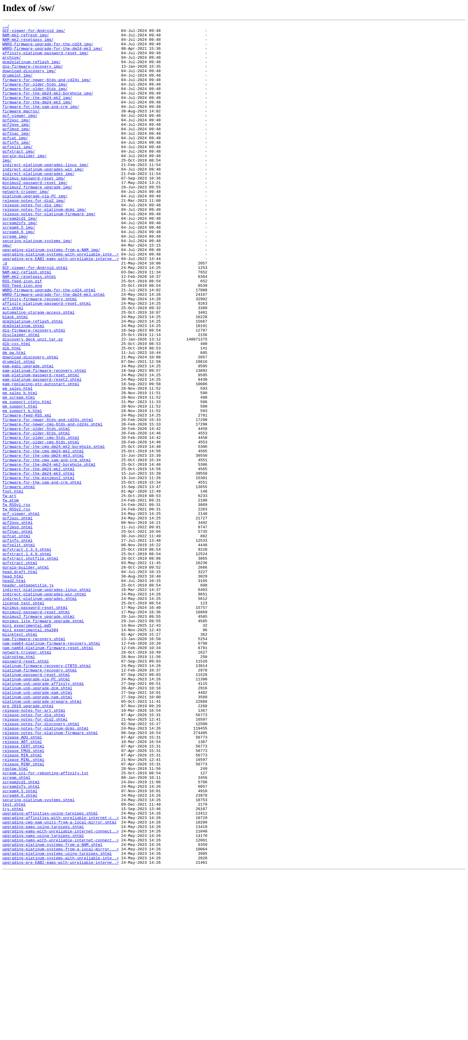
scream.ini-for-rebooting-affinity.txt (45, 923)
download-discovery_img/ (29, 80)
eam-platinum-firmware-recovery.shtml (44, 440)
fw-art (9, 590)
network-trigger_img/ (25, 225)
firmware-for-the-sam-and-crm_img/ (40, 123)
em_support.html (19, 483)
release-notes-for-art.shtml (33, 848)
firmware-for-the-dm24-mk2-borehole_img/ (47, 107)
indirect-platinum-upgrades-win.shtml (44, 708)
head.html (12, 687)
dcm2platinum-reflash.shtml (32, 381)
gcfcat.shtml (16, 638)
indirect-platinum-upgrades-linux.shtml (46, 703)
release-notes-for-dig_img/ (32, 241)
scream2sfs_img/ (19, 263)
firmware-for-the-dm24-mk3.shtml (38, 563)
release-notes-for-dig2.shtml (34, 858)
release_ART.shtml (22, 885)
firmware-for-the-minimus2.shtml (38, 569)
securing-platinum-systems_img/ (37, 284)
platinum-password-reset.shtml (36, 805)
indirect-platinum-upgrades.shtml (39, 713)
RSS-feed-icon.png (22, 338)
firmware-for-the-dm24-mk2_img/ (37, 112)
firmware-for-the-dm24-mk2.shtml (38, 558)
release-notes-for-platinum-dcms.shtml (45, 869)
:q (4, 311)
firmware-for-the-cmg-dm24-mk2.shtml (43, 536)
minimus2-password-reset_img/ (34, 214)
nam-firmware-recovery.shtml (33, 762)
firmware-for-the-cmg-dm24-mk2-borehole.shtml (53, 531)
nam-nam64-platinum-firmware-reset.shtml (47, 773)
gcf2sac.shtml (17, 633)
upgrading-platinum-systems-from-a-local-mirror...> (60, 1014)
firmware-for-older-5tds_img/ (34, 96)
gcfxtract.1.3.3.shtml (26, 654)
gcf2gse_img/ (16, 145)
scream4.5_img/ (18, 268)
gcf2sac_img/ (16, 155)
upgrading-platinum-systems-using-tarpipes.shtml (57, 1019)
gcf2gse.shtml (17, 622)
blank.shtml (15, 375)
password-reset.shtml (25, 789)
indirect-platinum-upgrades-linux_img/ (45, 193)
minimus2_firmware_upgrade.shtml (38, 735)
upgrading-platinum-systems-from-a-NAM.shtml (52, 1009)
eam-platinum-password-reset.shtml (40, 445)
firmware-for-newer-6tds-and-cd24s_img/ (46, 91)
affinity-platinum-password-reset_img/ (45, 59)
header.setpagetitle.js (28, 697)
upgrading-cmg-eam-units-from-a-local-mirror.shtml (59, 982)
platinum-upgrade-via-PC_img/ (34, 230)
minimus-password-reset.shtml (34, 724)
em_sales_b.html (19, 467)
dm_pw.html (14, 418)
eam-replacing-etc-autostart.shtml (40, 456)
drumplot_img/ (17, 86)
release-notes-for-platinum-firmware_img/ (49, 252)
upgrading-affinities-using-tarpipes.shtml (50, 971)
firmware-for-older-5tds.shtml (36, 510)
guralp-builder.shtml (25, 676)
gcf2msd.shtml (17, 628)
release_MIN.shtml (22, 901)
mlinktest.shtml (19, 756)
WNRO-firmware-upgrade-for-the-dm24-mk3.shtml (53, 349)
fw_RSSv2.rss (16, 606)
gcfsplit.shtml (18, 649)
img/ (7, 188)
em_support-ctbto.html (26, 477)
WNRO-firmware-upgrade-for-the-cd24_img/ (47, 48)
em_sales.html (17, 461)
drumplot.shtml (18, 429)
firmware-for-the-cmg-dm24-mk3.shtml (43, 542)
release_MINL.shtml (23, 907)
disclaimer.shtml (21, 397)
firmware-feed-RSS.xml (26, 493)
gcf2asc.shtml (17, 617)
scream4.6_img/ (18, 273)
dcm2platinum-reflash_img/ (31, 69)
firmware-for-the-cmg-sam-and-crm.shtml (46, 547)
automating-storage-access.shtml (38, 370)
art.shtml (12, 365)
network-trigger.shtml (26, 778)
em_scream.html (18, 472)
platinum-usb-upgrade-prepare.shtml (41, 837)
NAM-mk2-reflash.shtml (26, 322)
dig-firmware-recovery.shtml (33, 391)
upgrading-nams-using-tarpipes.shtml (43, 998)
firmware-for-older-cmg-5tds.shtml (40, 520)
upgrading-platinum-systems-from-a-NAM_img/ (51, 295)
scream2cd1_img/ (19, 257)
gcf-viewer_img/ (19, 134)
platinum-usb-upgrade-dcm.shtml (37, 821)
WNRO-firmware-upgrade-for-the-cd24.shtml (49, 343)
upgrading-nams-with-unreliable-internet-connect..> (60, 1003)
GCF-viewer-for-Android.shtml (34, 316)
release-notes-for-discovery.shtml (40, 864)
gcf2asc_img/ (16, 139)
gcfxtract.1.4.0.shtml (26, 660)
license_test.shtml (23, 719)
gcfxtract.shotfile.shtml (30, 665)
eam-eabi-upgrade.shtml (28, 434)
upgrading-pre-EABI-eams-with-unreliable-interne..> (60, 306)
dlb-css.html (16, 408)
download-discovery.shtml (30, 424)
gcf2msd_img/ (16, 150)
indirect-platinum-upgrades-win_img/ (43, 198)
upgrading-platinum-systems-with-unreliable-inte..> (60, 300)
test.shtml (14, 960)
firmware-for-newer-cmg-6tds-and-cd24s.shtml (52, 504)
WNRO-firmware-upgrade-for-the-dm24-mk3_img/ (52, 53)
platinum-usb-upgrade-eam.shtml (37, 826)
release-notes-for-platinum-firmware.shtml (50, 875)
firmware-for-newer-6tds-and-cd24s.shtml (47, 499)
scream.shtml (16, 928)
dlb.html (11, 413)
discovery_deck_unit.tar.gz (32, 402)
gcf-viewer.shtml (21, 612)
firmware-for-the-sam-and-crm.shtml (41, 574)
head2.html (14, 692)
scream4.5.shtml (19, 944)
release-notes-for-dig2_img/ (33, 236)
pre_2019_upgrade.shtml (28, 842)
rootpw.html (15, 917)
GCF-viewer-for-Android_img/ (33, 32)
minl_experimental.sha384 (30, 751)
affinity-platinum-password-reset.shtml (46, 359)
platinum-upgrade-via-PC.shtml (36, 810)
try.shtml (12, 966)
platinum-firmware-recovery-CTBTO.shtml (46, 794)
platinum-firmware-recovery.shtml (39, 799)
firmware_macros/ (21, 128)
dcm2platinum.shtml (23, 386)
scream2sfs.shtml (21, 939)
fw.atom (10, 595)
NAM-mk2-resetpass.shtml (29, 327)
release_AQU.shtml (22, 880)
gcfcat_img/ (15, 161)
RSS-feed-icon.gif (22, 332)
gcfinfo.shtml (17, 644)
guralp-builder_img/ (24, 182)
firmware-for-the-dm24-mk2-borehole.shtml (49, 552)
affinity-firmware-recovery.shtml (39, 354)
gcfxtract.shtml (19, 671)
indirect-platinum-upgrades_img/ (38, 204)
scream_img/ (15, 279)
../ (5, 27)
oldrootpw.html (18, 783)
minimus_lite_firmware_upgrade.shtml (43, 740)
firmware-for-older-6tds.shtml (36, 515)
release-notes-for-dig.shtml (33, 853)
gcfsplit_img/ (17, 171)
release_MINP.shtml (23, 912)
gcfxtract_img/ (18, 177)
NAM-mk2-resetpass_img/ (28, 43)
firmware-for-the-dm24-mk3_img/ (37, 118)
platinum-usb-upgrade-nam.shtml (37, 832)
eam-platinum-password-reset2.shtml (41, 451)
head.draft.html (19, 681)
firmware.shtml (18, 579)
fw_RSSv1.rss (16, 601)
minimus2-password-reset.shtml (36, 730)
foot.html (12, 585)
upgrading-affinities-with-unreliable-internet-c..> (60, 976)
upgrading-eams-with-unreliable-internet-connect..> (60, 993)
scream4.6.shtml (19, 950)
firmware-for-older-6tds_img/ (34, 102)
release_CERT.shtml (23, 891)
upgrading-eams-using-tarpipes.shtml (43, 987)
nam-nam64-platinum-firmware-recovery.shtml (51, 767)
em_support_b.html (22, 488)
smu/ (7, 289)
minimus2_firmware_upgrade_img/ (37, 220)
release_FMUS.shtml (23, 896)
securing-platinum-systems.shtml (38, 955)
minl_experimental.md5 (26, 746)
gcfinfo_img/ (16, 166)
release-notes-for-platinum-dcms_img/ (44, 247)
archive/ (11, 64)
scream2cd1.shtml (21, 934)
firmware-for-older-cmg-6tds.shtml (40, 526)
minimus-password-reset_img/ (33, 209)
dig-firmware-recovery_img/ (32, 75)
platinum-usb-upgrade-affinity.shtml (43, 815)
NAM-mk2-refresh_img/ (25, 37)
